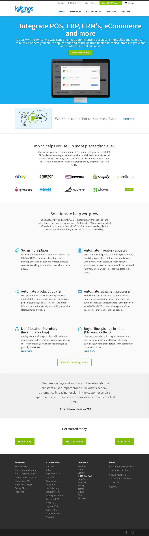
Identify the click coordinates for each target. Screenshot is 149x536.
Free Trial (19, 491)
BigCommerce (53, 473)
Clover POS (51, 509)
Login (93, 3)
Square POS (52, 506)
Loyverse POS (52, 499)
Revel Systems (53, 491)
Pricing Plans (21, 488)
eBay (48, 470)
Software (75, 11)
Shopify (50, 477)
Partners (82, 498)
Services (111, 11)
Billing (81, 485)
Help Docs (83, 479)
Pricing (125, 11)
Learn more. (26, 350)
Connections (93, 11)
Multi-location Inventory (26, 470)
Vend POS (51, 502)
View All (50, 517)
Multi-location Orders (25, 473)
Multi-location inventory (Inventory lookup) (39, 330)
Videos (81, 491)
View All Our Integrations (74, 362)
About (81, 469)
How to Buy (24, 441)
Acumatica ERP (53, 513)
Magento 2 (51, 484)
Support (82, 482)
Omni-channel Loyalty (25, 477)
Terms (81, 488)
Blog (80, 495)
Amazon (50, 466)
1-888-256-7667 (74, 3)
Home (62, 11)
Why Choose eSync (23, 484)
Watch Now (128, 118)
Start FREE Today (110, 3)
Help (86, 3)
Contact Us (124, 441)
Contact (61, 3)
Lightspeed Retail (54, 495)
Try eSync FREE (74, 441)
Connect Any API (22, 481)
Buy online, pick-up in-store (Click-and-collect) (104, 330)
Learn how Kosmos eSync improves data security (121, 478)
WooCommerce (53, 481)
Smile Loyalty (52, 488)
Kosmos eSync (22, 466)
